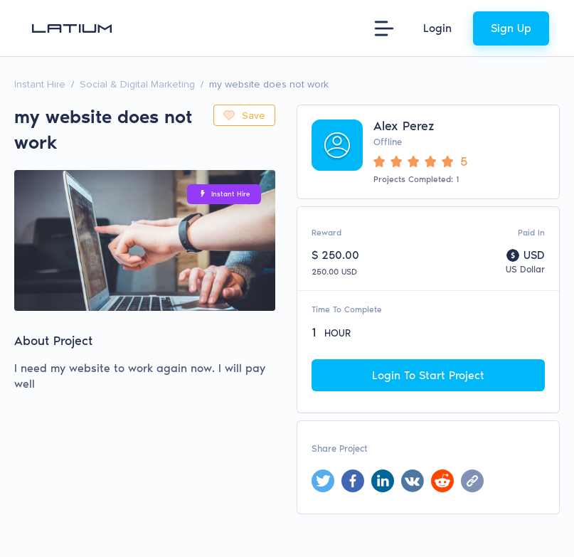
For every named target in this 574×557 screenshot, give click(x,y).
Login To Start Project (428, 375)
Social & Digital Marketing (137, 84)
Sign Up (511, 28)
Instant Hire (39, 84)
